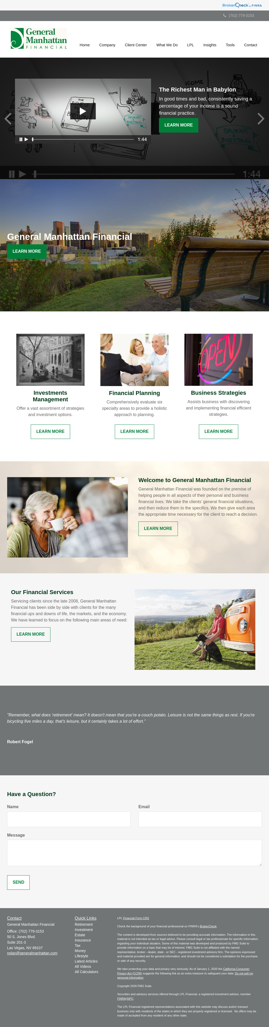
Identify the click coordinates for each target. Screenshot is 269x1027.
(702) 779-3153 (238, 15)
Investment (84, 930)
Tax (78, 945)
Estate (80, 935)
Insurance (83, 940)
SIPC (130, 998)
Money (80, 951)
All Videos (83, 966)
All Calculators (86, 972)
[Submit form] (18, 882)
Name (13, 807)
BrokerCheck (208, 926)
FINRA (121, 998)
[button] (107, 39)
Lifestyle (81, 956)
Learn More (178, 125)
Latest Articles (86, 961)
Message (16, 835)
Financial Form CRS (136, 918)
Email (144, 807)
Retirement (84, 924)
